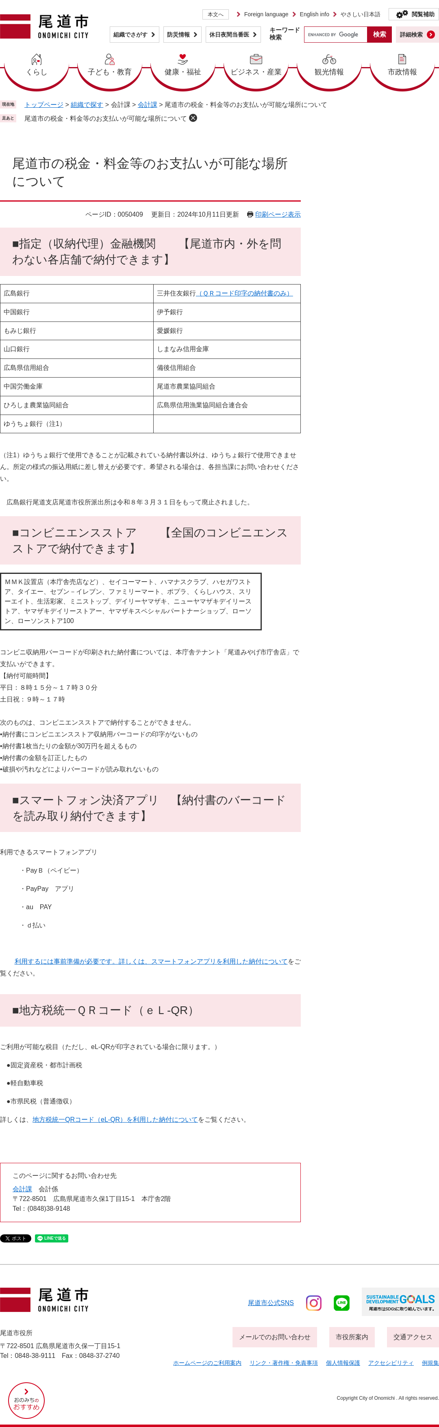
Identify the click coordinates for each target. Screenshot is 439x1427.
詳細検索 (411, 34)
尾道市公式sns (271, 1302)
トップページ (43, 104)
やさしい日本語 (360, 14)
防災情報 (178, 34)
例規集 (430, 1363)
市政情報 (402, 72)
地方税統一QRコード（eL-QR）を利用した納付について (115, 1119)
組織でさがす (130, 34)
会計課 (147, 104)
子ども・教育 (110, 72)
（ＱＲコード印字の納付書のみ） (244, 293)
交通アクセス (412, 1337)
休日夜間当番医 (229, 34)
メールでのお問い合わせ (275, 1337)
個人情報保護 (343, 1363)
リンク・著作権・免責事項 (284, 1363)
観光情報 (329, 72)
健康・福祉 (183, 72)
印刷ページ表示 (278, 214)
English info (314, 14)
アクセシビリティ (391, 1363)
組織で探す (87, 104)
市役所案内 (352, 1337)
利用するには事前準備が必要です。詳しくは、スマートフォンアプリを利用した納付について (151, 961)
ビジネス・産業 (256, 72)
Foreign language (266, 14)
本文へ (216, 14)
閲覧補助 (423, 14)
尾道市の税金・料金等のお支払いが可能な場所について (105, 118)
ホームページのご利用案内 (207, 1363)
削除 (193, 118)
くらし (37, 72)
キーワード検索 (284, 33)
